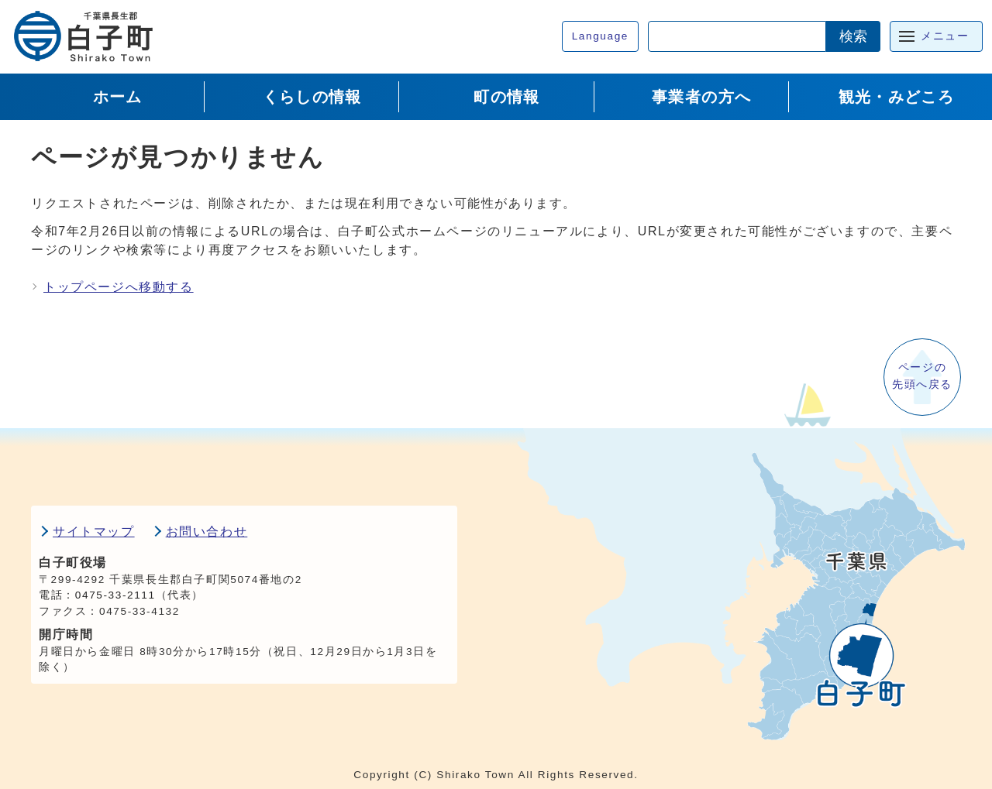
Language (600, 36)
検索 (853, 36)
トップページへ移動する (118, 286)
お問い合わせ (207, 531)
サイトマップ (94, 531)
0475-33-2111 (115, 595)
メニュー (945, 36)
